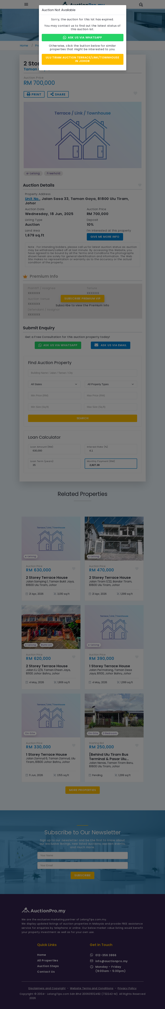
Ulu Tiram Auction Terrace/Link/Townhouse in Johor (82, 59)
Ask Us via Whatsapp (82, 37)
